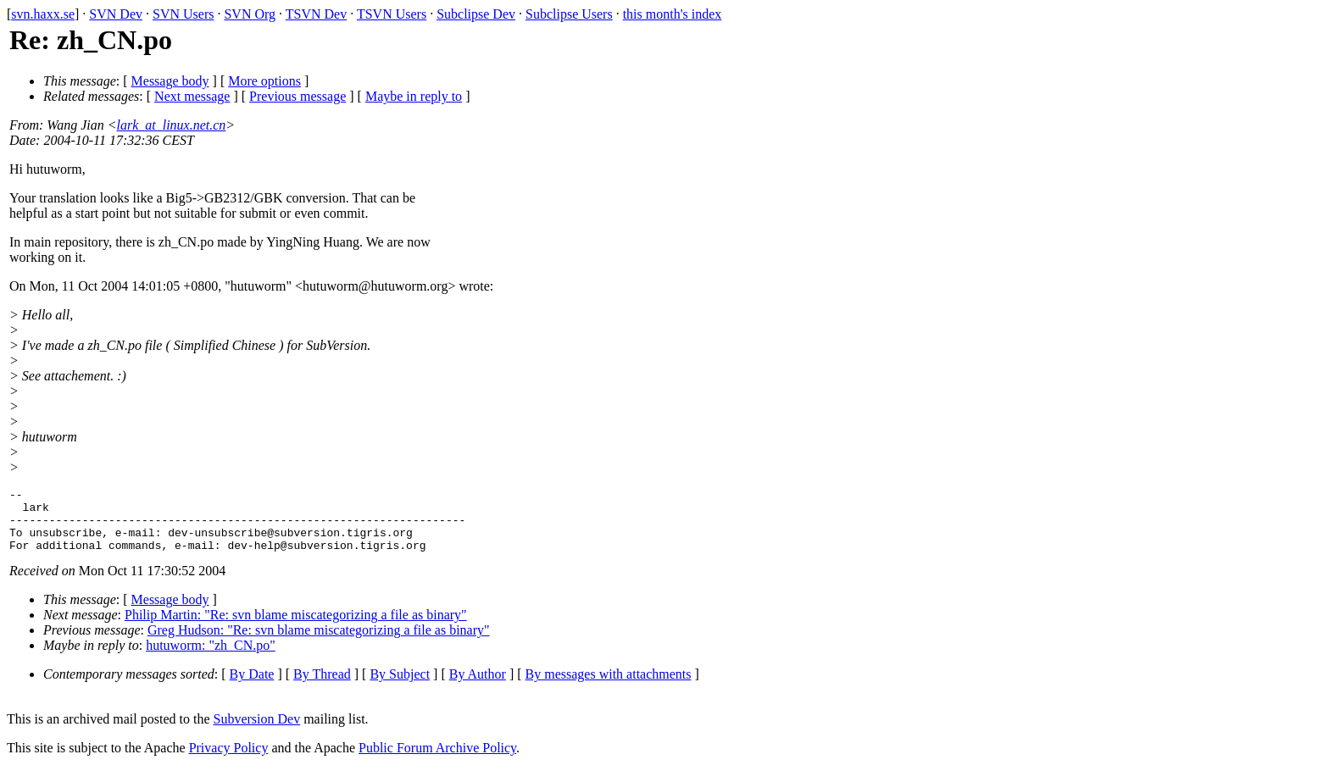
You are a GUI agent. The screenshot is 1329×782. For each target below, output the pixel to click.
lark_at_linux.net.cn (171, 125)
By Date (252, 686)
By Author (477, 686)
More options (264, 81)
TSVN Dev (316, 14)
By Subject (400, 686)
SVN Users (183, 14)
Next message (192, 96)
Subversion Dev (257, 731)
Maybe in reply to (413, 96)
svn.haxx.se (43, 14)
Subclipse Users (569, 14)
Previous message (297, 96)
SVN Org (249, 14)
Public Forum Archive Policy (437, 760)
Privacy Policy (229, 760)
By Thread (322, 686)
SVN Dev (115, 14)
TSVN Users (391, 14)
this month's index (672, 14)
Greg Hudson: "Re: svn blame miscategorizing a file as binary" (318, 642)
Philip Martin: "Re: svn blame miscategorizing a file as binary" (296, 627)
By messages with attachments (608, 686)
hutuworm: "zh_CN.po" (210, 658)
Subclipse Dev (476, 14)
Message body (170, 81)
